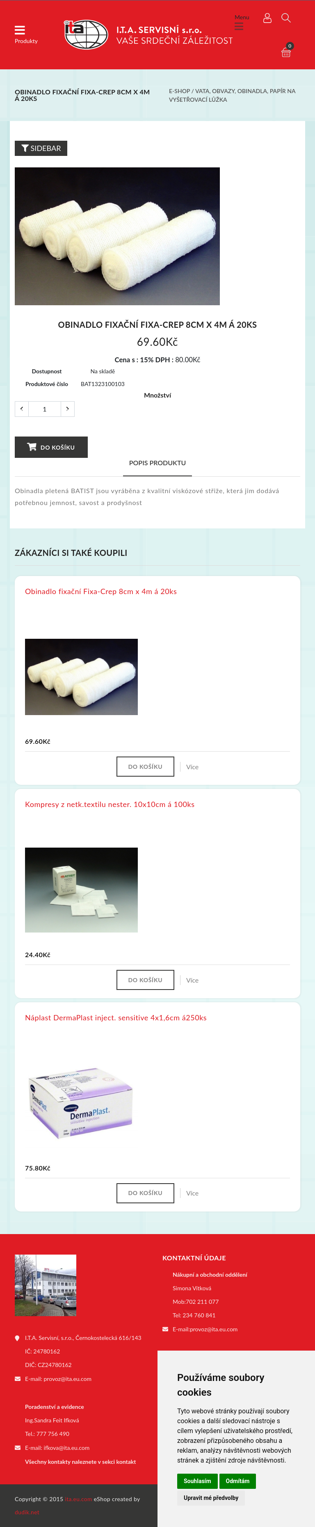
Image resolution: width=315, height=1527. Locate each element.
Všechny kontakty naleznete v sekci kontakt (80, 1461)
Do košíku (51, 447)
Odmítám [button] (238, 1481)
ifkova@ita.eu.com (67, 1448)
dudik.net (27, 1512)
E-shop (179, 90)
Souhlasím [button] (197, 1481)
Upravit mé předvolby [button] (211, 1498)
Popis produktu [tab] (157, 462)
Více (193, 766)
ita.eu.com (79, 1498)
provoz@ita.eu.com (67, 1379)
